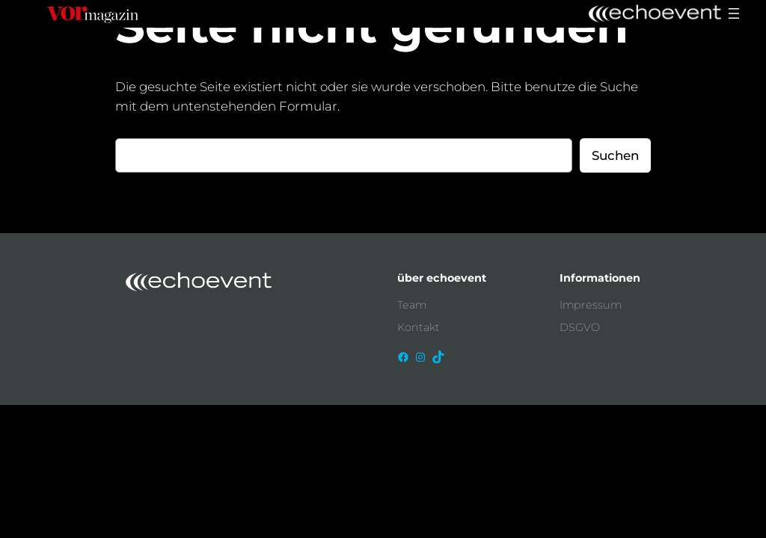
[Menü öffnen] (734, 13)
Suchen (615, 155)
